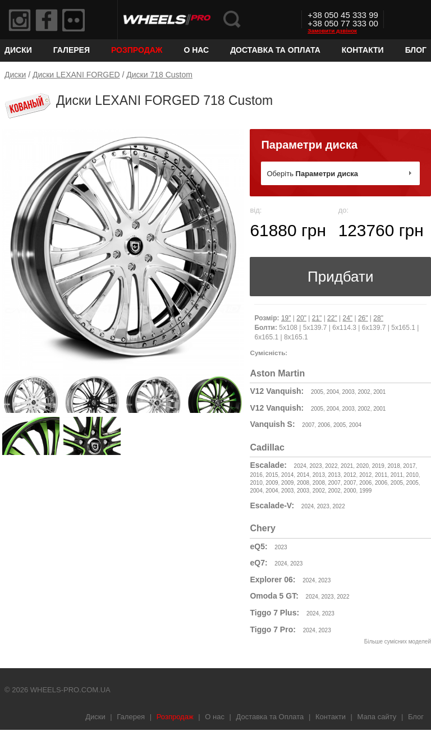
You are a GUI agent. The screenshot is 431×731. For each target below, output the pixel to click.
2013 (319, 475)
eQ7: (258, 562)
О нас (196, 49)
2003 (348, 392)
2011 (381, 475)
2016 (256, 475)
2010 (412, 475)
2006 (324, 425)
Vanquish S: (272, 424)
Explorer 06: (272, 579)
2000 (349, 491)
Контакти (363, 49)
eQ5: (258, 546)
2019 (378, 466)
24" (348, 318)
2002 (363, 392)
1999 (365, 491)
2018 (393, 466)
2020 (362, 466)
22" (332, 318)
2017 (409, 466)
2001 (379, 392)
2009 (271, 483)
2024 (300, 466)
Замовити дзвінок (332, 30)
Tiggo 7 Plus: (274, 612)
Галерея (71, 49)
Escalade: (268, 465)
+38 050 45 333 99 (343, 15)
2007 (308, 425)
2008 (303, 483)
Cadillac (267, 447)
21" (317, 318)
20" (301, 318)
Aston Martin (277, 373)
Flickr (73, 20)
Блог (416, 49)
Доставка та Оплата (275, 49)
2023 (315, 466)
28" (378, 318)
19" (286, 318)
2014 (287, 475)
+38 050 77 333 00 (343, 23)
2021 (347, 466)
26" (363, 318)
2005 (317, 392)
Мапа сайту (377, 716)
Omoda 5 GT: (274, 595)
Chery (262, 528)
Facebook (46, 20)
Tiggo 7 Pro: (272, 629)
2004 (333, 392)
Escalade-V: (272, 505)
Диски (18, 49)
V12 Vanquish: (277, 391)
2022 (331, 466)
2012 (349, 475)
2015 (271, 475)
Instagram (19, 20)
